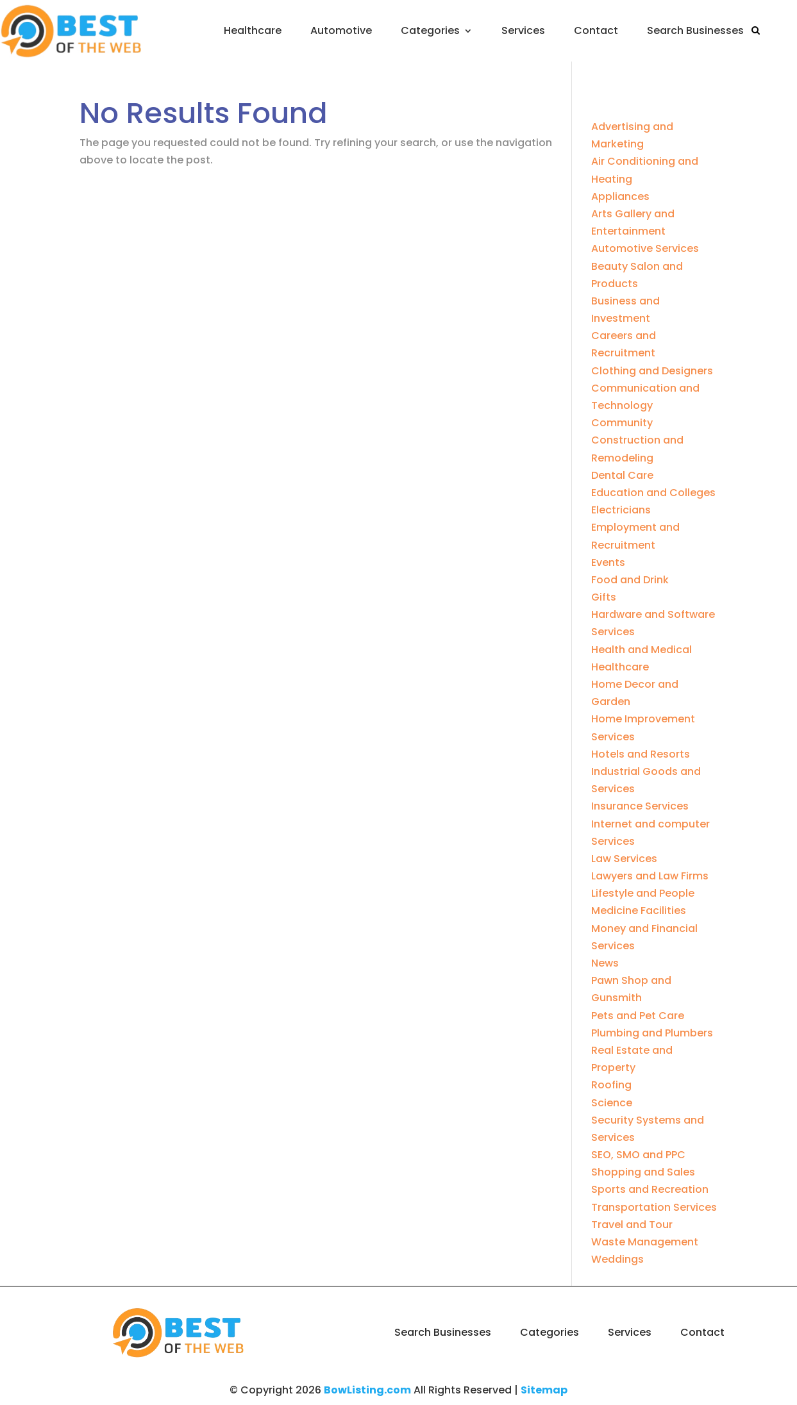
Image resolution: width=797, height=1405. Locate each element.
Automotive (341, 30)
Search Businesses (695, 30)
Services (523, 30)
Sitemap (544, 1390)
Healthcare (252, 30)
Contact (596, 30)
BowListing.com (367, 1390)
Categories (430, 30)
